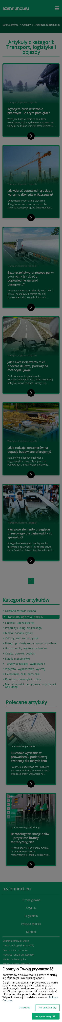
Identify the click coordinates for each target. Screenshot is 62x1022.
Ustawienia (24, 1007)
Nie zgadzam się (47, 1007)
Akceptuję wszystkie (45, 1016)
